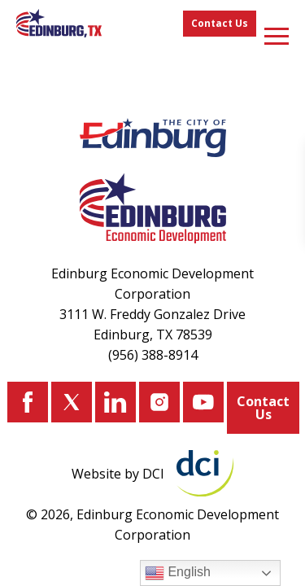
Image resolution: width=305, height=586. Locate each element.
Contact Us (219, 23)
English (178, 573)
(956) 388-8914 (153, 355)
